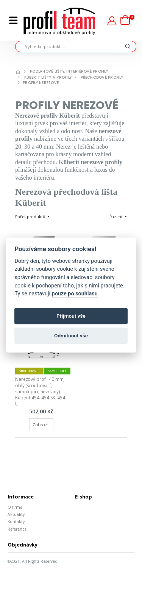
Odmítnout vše (71, 336)
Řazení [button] (116, 216)
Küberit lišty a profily (48, 77)
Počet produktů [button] (30, 216)
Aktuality (16, 514)
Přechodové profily (102, 77)
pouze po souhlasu (75, 293)
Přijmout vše (71, 316)
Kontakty (16, 521)
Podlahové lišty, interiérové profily (69, 71)
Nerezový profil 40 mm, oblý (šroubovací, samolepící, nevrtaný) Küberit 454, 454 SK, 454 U (40, 391)
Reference (17, 529)
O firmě (15, 507)
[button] (127, 20)
